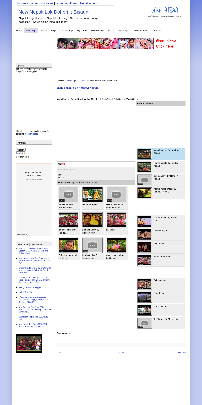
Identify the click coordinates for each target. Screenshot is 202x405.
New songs (31, 30)
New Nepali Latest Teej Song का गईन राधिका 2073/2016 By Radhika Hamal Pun (34, 260)
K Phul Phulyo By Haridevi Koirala (166, 219)
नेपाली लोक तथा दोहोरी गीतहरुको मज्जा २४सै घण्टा (165, 11)
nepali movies (44, 3)
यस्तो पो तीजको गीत (26, 292)
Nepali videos (89, 3)
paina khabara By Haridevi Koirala (77, 87)
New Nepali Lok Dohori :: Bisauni (54, 12)
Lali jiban (110, 230)
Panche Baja (67, 30)
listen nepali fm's (67, 3)
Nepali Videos (31, 134)
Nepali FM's (82, 30)
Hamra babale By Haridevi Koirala (166, 164)
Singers (54, 30)
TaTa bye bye (160, 280)
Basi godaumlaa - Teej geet (30, 287)
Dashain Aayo (160, 230)
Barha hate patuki (90, 204)
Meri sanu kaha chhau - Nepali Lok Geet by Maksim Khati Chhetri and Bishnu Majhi (34, 250)
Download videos (140, 30)
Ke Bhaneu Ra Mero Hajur (166, 319)
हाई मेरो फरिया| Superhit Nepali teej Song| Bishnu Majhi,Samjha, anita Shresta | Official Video (33, 299)
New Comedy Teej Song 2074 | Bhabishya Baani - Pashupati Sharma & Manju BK (35, 309)
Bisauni (19, 30)
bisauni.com (25, 3)
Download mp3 (122, 30)
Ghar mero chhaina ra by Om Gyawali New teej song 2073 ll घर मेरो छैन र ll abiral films (35, 270)
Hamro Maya (160, 306)
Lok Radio (156, 30)
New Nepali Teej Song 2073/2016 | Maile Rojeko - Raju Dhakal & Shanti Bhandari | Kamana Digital (34, 280)
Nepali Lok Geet (81, 81)
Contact (43, 30)
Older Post (181, 353)
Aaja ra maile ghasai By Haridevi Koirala (165, 190)
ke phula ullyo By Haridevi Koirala (166, 177)
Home (68, 81)
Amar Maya (159, 293)
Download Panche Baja (101, 30)
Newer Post (62, 353)
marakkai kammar (162, 256)
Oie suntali (159, 243)
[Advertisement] (115, 64)
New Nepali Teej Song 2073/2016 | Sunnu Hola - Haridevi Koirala (33, 325)
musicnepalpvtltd (89, 182)
